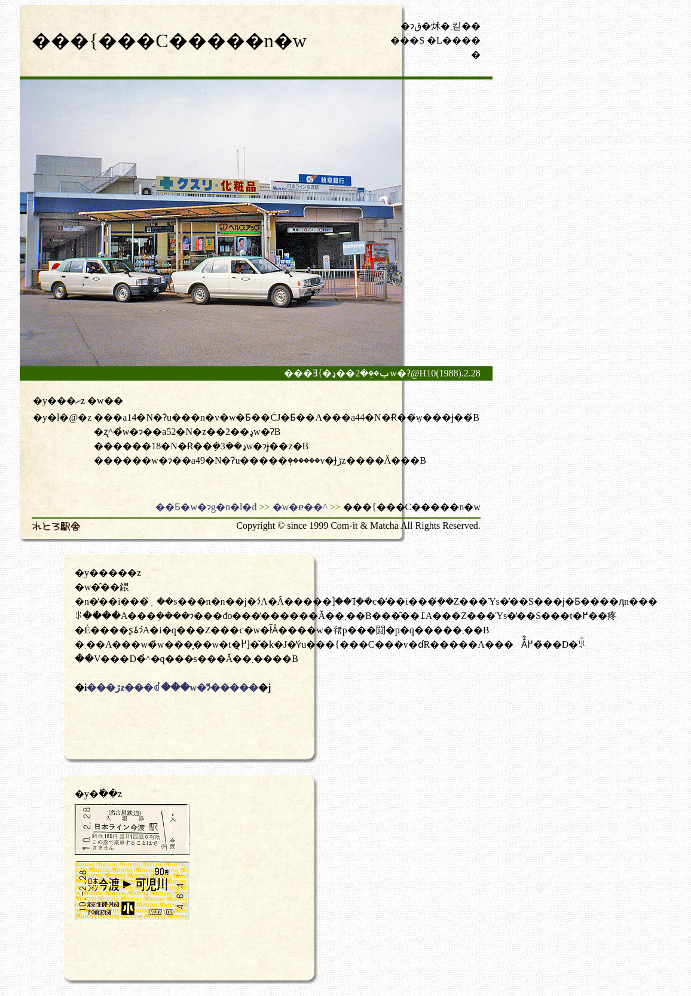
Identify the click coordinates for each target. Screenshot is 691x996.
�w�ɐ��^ (300, 507)
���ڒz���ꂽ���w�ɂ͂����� (172, 687)
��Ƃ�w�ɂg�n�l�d (205, 507)
